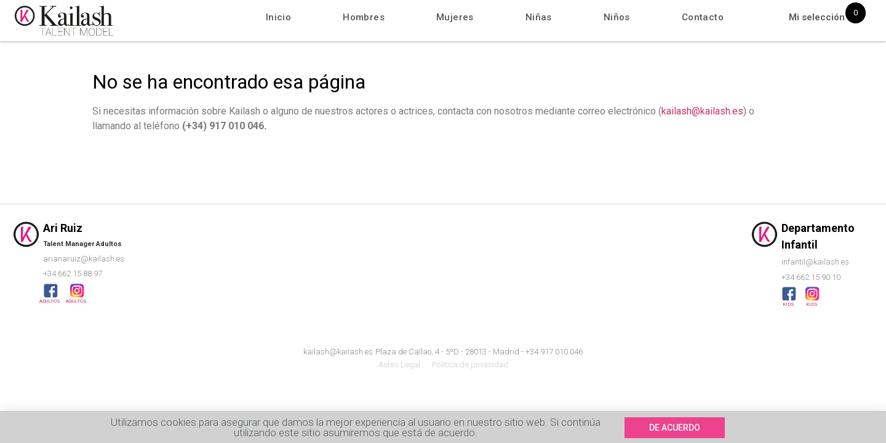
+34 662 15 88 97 (72, 273)
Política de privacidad (470, 364)
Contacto (703, 17)
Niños (617, 17)
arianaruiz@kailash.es (83, 258)
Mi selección (817, 17)
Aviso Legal (399, 364)
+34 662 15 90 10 (810, 277)
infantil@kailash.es (815, 261)
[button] (675, 430)
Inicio (278, 17)
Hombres (364, 17)
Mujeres (455, 17)
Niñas (538, 17)
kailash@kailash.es (702, 111)
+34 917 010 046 (554, 351)
